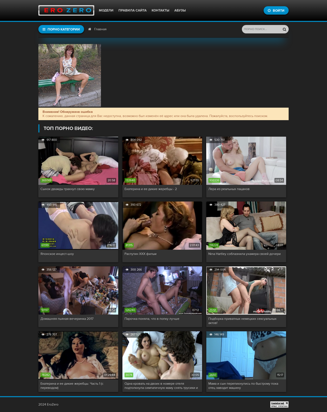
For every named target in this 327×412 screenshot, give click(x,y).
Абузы (180, 10)
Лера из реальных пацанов (229, 189)
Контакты (160, 10)
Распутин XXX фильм (140, 254)
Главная (100, 29)
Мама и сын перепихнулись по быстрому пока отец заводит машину (243, 386)
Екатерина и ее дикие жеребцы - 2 (151, 189)
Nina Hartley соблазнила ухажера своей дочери (244, 254)
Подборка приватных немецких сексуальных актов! (242, 321)
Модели (106, 10)
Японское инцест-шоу (57, 254)
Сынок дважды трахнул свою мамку (67, 189)
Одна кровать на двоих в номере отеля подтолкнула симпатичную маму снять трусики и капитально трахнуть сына (161, 386)
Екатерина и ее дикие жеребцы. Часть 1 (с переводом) (71, 386)
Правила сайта (132, 10)
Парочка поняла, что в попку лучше (152, 319)
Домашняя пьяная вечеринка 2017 (66, 319)
